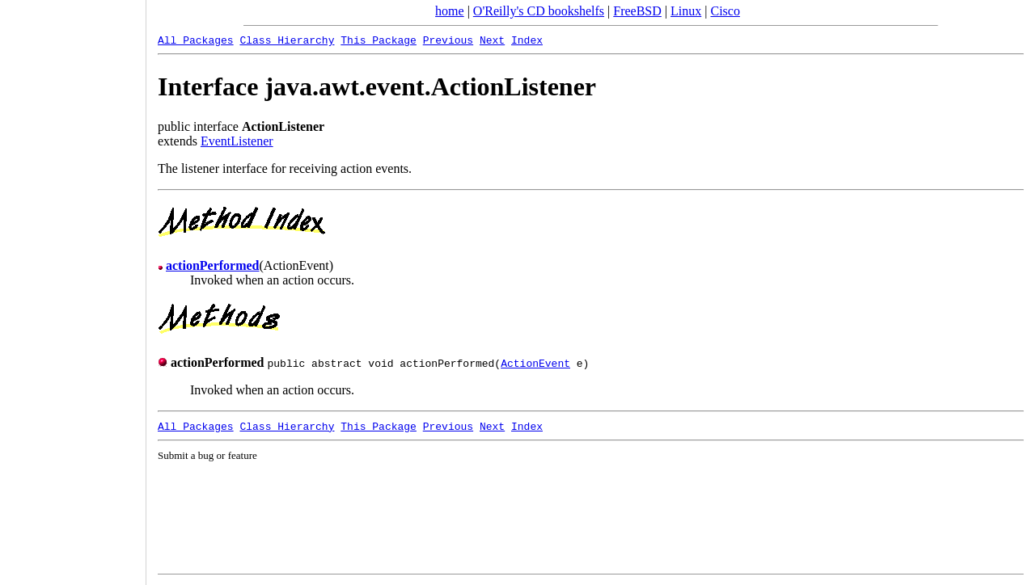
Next (492, 39)
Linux (686, 11)
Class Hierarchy (286, 39)
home (449, 11)
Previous (448, 39)
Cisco (724, 11)
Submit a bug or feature (207, 455)
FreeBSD (637, 11)
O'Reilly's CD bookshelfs (538, 11)
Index (527, 39)
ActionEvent (535, 363)
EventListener (237, 141)
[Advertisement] (72, 286)
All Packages (196, 39)
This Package (379, 39)
